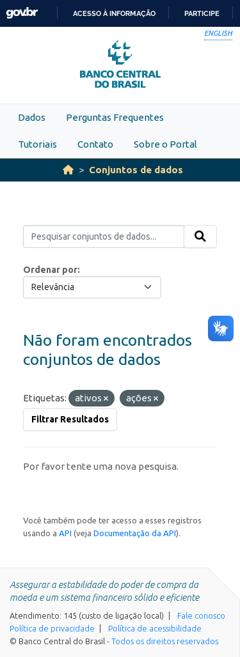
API (65, 533)
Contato (95, 144)
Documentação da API (134, 533)
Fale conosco (201, 615)
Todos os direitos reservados (164, 641)
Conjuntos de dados (136, 169)
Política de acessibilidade (155, 628)
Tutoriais (37, 144)
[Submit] (200, 236)
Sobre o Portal (165, 144)
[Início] (68, 169)
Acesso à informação (114, 13)
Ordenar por (50, 270)
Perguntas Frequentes (115, 117)
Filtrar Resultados (70, 419)
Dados (31, 117)
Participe (202, 13)
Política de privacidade (52, 628)
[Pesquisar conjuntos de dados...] (103, 236)
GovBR (22, 13)
